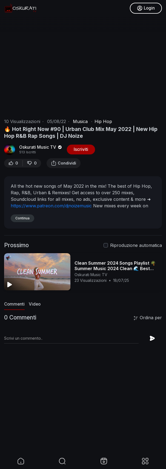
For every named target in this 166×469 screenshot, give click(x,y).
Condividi (63, 163)
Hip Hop (103, 121)
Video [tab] (35, 304)
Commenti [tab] (14, 304)
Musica (80, 121)
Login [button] (146, 8)
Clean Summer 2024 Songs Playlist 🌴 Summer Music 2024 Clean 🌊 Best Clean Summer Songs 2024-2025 (115, 268)
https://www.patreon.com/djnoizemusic (51, 205)
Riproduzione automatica (136, 245)
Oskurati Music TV (41, 147)
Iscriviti (81, 149)
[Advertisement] (83, 414)
